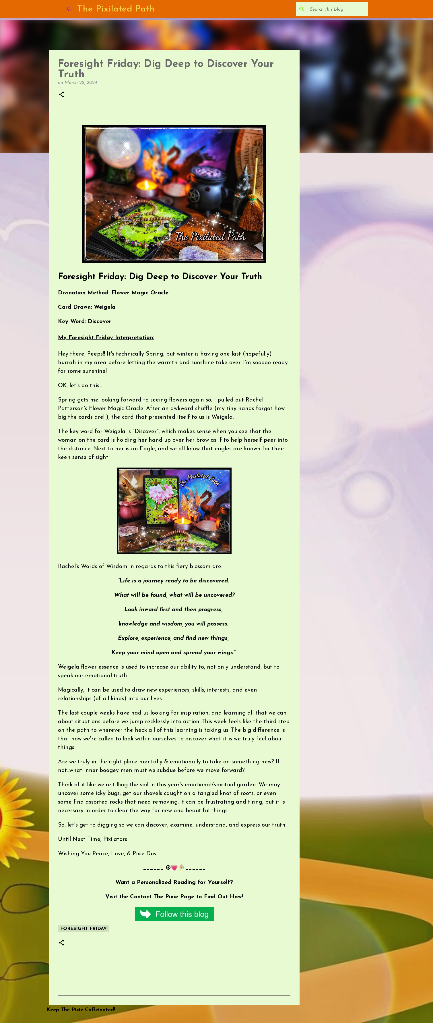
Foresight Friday (83, 929)
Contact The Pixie (154, 897)
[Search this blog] (338, 9)
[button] (61, 95)
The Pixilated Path (116, 9)
